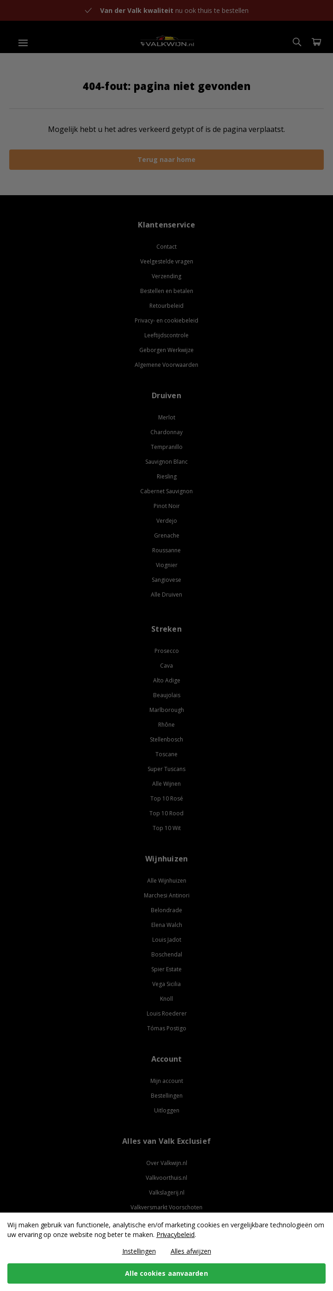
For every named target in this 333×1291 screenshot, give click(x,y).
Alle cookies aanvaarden (166, 1273)
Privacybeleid (175, 1234)
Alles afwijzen (191, 1251)
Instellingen (139, 1251)
